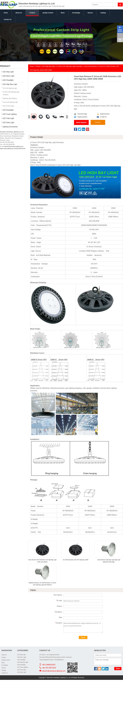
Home (6, 13)
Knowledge (76, 13)
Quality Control (48, 13)
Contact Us (7, 19)
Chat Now (98, 122)
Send (83, 637)
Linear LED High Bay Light (10, 102)
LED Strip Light (8, 72)
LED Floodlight (8, 80)
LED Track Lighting (10, 114)
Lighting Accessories (10, 127)
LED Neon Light (8, 76)
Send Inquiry (81, 122)
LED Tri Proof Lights (8, 106)
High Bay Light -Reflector (10, 98)
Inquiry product (80, 117)
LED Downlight (8, 110)
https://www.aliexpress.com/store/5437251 (12, 148)
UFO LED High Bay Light (10, 88)
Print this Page (80, 114)
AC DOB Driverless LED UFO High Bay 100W (75, 560)
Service (90, 13)
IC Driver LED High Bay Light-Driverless (11, 93)
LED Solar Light (8, 122)
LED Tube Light (8, 118)
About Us (18, 13)
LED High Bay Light (10, 84)
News (63, 13)
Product (32, 13)
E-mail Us (102, 117)
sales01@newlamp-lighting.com (13, 146)
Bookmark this (103, 114)
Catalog (103, 13)
